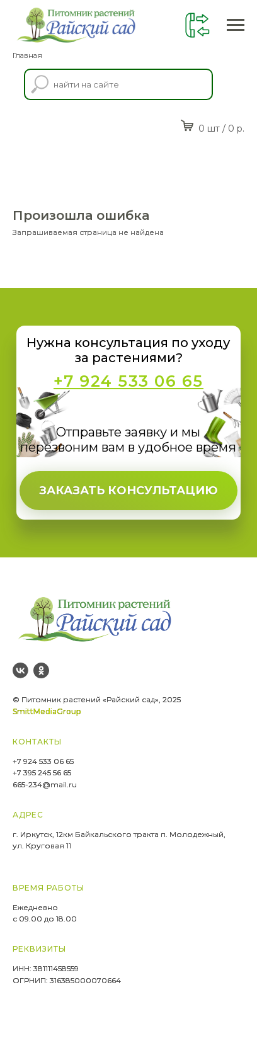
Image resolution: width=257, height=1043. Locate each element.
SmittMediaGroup (47, 711)
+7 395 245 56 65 (42, 772)
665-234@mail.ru (45, 784)
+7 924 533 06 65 (43, 761)
